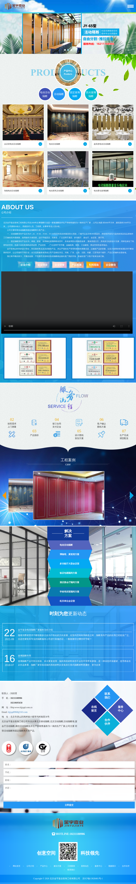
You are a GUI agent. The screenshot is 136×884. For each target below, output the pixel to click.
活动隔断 (59, 94)
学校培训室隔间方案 (69, 658)
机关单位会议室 (67, 668)
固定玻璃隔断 (75, 94)
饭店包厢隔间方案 (68, 640)
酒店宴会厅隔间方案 (69, 649)
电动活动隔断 (45, 94)
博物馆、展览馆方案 (69, 621)
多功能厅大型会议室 (69, 630)
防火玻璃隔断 (91, 94)
